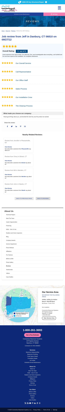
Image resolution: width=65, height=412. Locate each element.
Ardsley (44, 299)
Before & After (9, 258)
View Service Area (49, 318)
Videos (8, 273)
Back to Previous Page (24, 198)
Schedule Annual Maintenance (22, 14)
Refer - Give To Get (11, 229)
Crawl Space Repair (32, 356)
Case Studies (9, 277)
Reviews (8, 266)
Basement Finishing (32, 354)
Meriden (23, 176)
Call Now (54, 14)
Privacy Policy (32, 381)
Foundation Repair (32, 358)
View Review (8, 147)
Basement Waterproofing (32, 352)
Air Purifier (32, 360)
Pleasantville (25, 149)
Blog (7, 236)
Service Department (11, 244)
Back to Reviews (43, 198)
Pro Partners (9, 255)
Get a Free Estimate (32, 335)
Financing (8, 225)
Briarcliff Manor (51, 301)
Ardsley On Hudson (52, 299)
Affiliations (9, 251)
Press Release (10, 247)
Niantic (23, 190)
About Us (8, 211)
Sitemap (32, 383)
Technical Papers (10, 214)
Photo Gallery (9, 262)
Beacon (44, 301)
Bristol (23, 162)
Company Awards (10, 240)
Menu (59, 8)
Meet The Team (10, 218)
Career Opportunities (11, 222)
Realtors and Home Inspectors (14, 233)
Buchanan (44, 303)
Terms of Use (32, 385)
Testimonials (9, 269)
